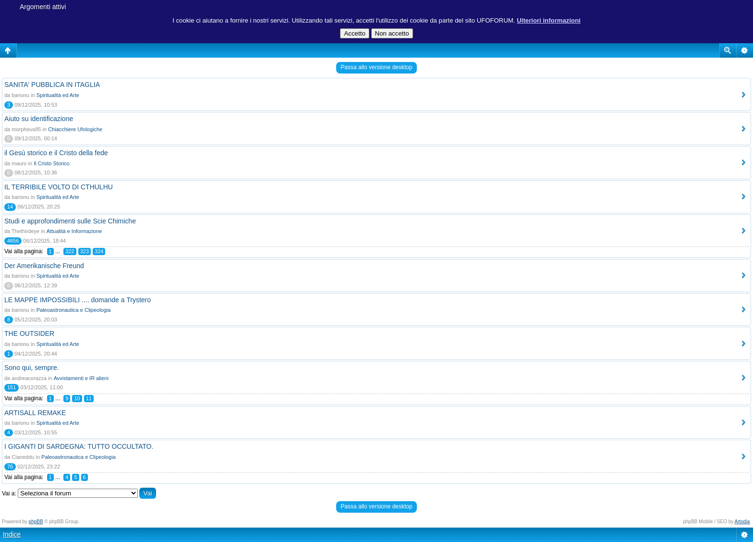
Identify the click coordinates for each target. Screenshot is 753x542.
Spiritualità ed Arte (57, 95)
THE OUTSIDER (29, 333)
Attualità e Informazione (74, 231)
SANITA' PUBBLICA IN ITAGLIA (52, 84)
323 (84, 251)
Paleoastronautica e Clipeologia (73, 310)
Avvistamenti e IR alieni (81, 378)
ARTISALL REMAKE (35, 413)
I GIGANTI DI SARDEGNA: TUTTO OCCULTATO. (78, 446)
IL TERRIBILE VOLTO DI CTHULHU (58, 187)
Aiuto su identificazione (38, 119)
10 (77, 398)
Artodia (742, 521)
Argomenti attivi (43, 7)
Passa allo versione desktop (376, 67)
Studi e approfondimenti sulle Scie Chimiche (70, 221)
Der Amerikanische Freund (44, 266)
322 (69, 251)
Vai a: (9, 493)
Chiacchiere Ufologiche (75, 129)
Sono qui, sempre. (31, 367)
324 (99, 251)
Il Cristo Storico (52, 163)
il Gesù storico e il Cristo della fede (56, 153)
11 (89, 398)
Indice (12, 534)
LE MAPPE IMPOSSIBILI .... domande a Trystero (77, 300)
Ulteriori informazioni (549, 20)
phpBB (36, 521)
